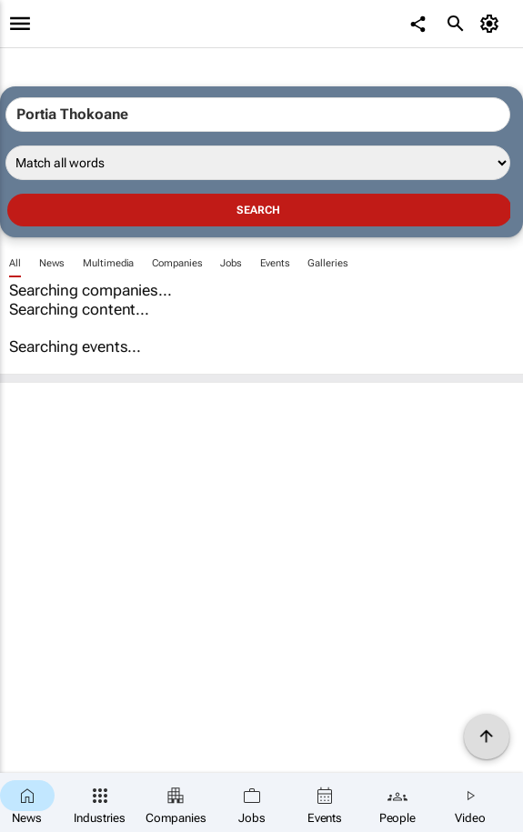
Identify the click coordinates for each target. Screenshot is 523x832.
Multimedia (108, 263)
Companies (177, 263)
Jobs (231, 263)
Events (274, 263)
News (52, 263)
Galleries (327, 263)
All (15, 263)
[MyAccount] (492, 23)
